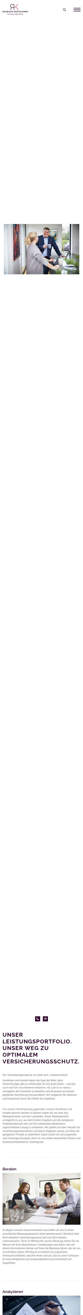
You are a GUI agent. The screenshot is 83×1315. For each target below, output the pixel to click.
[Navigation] (75, 9)
